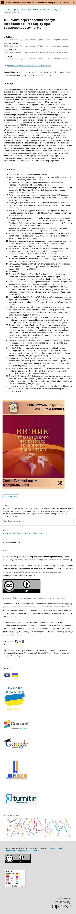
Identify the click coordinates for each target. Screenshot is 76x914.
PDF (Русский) (11, 496)
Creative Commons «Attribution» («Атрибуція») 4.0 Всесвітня (34, 849)
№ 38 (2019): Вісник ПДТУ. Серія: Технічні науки (40, 10)
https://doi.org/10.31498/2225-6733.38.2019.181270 (29, 65)
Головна (7, 10)
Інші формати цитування (14, 521)
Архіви (15, 10)
